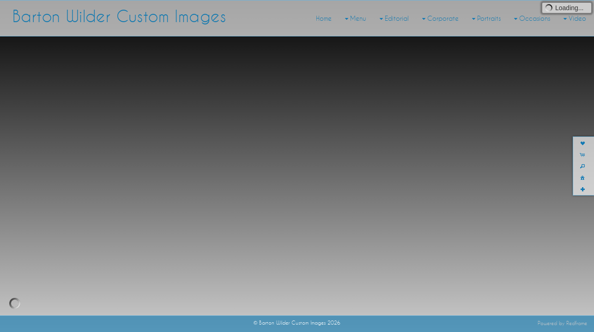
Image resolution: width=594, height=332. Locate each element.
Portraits (485, 19)
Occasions (531, 19)
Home (324, 18)
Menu (354, 19)
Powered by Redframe (562, 323)
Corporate (439, 19)
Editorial (393, 19)
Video (573, 19)
